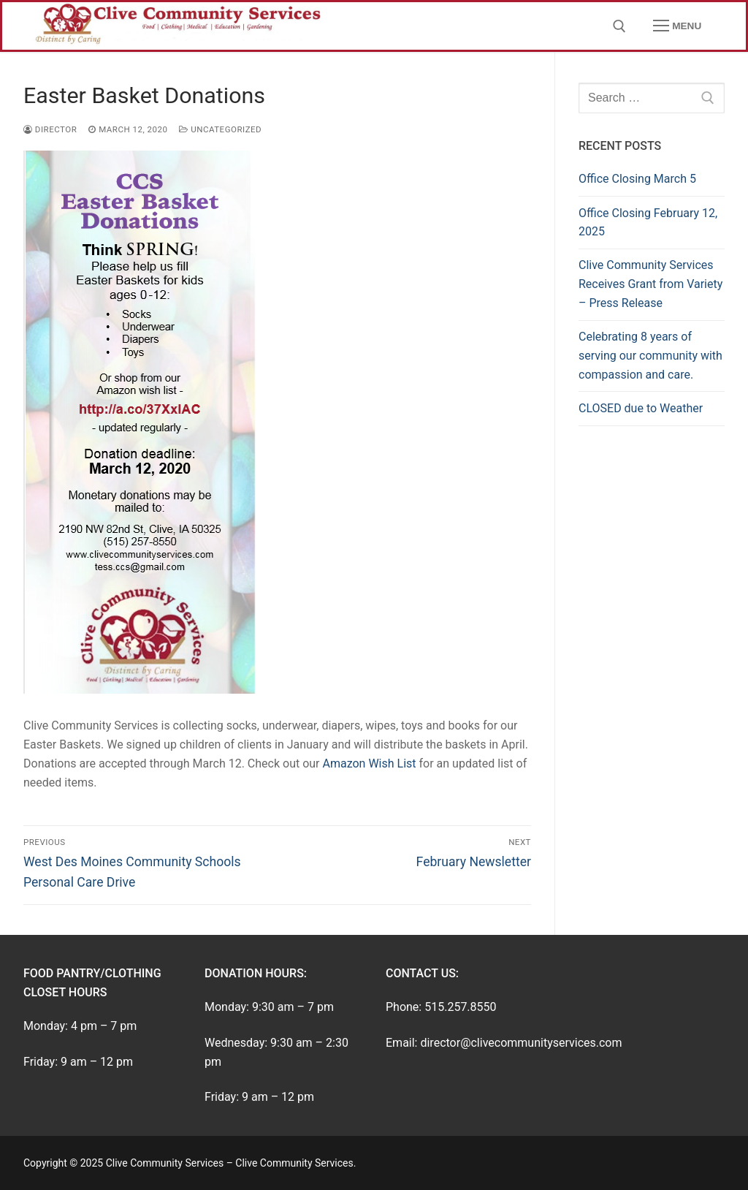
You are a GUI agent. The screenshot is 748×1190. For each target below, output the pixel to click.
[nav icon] (677, 26)
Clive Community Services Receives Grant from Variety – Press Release (650, 284)
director (50, 129)
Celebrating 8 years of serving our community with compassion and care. (650, 356)
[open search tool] (619, 26)
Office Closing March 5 (637, 179)
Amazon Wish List (369, 763)
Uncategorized (220, 129)
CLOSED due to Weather (641, 408)
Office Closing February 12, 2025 (648, 222)
